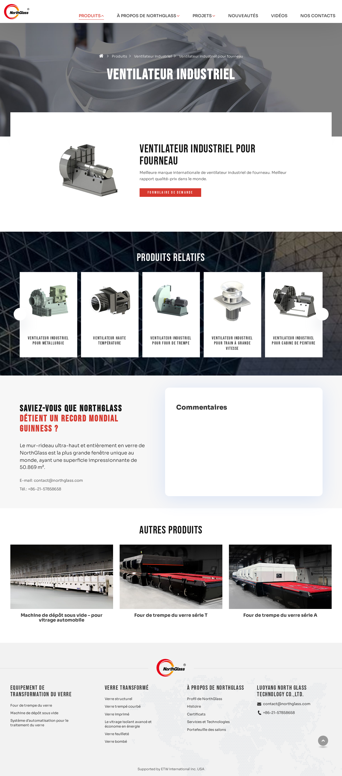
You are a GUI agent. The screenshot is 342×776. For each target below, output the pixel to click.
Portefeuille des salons (206, 730)
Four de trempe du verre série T (170, 615)
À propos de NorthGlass (215, 687)
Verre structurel (118, 699)
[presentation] (20, 314)
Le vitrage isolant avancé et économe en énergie (128, 724)
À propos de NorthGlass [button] (146, 15)
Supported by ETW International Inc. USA (171, 769)
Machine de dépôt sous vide (34, 713)
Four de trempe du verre (31, 705)
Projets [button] (202, 15)
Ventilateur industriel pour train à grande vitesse (293, 343)
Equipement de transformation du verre (41, 691)
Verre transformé (127, 687)
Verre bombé (116, 741)
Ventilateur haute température (170, 341)
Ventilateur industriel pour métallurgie (109, 341)
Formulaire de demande (170, 192)
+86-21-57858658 (44, 489)
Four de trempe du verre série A (280, 615)
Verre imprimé (117, 714)
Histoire (194, 706)
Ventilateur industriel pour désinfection (48, 341)
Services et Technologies (208, 722)
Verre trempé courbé (123, 706)
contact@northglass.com (58, 480)
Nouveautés (243, 15)
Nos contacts (317, 15)
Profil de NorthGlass (204, 699)
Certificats (196, 714)
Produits (119, 56)
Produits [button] (90, 15)
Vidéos (279, 15)
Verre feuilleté (117, 734)
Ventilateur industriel (153, 56)
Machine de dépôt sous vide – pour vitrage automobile (61, 617)
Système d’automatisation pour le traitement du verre (39, 722)
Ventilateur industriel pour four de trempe (232, 341)
